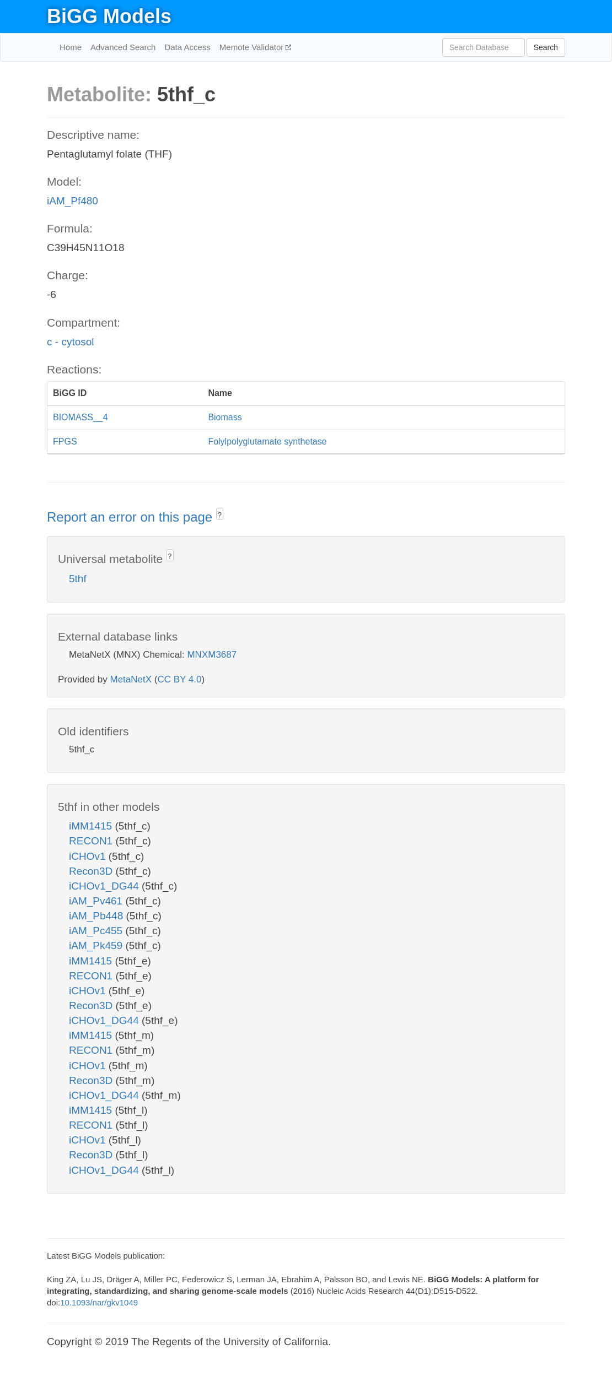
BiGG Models (109, 16)
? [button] (220, 515)
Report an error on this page (131, 517)
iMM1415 (92, 826)
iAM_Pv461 (97, 901)
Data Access (187, 47)
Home (71, 47)
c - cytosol (70, 342)
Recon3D (92, 871)
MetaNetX (131, 679)
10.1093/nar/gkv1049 (99, 1302)
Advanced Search (122, 47)
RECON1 (92, 841)
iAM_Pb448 (97, 916)
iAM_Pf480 (72, 201)
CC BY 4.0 (179, 679)
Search (546, 47)
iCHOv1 (89, 856)
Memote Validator (252, 47)
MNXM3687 (212, 654)
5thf (78, 578)
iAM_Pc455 (97, 930)
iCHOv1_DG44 (105, 886)
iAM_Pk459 (97, 945)
